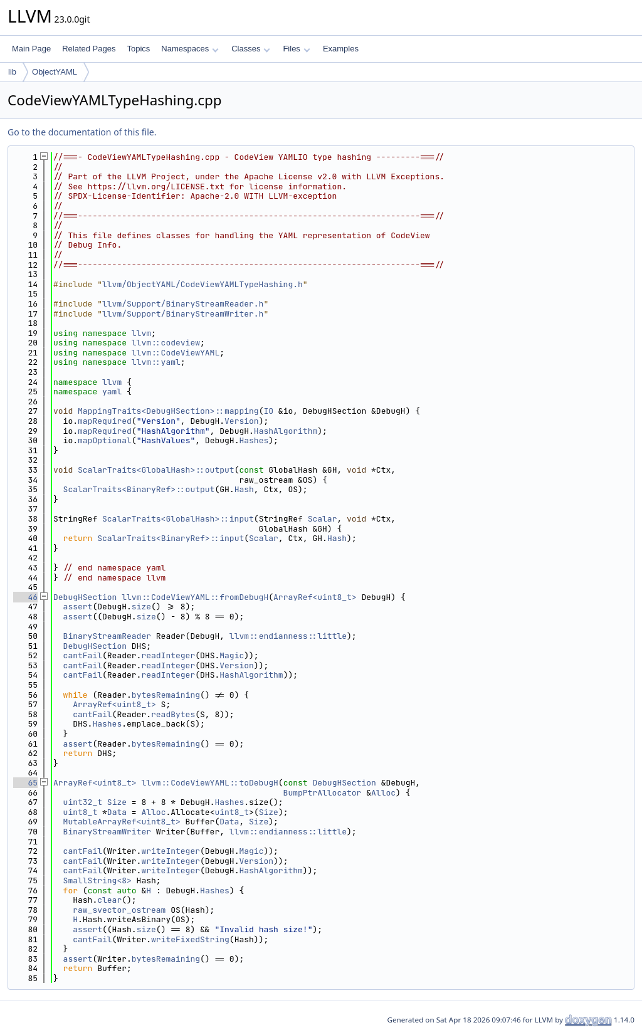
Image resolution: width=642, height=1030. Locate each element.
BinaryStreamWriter (107, 831)
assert (78, 606)
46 (25, 597)
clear (109, 900)
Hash (244, 489)
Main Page (31, 48)
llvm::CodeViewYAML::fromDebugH (195, 597)
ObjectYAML (54, 71)
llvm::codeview (166, 342)
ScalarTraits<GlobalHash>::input (178, 518)
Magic (231, 655)
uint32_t (82, 802)
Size (117, 802)
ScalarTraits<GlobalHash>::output (156, 470)
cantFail (82, 655)
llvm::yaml (156, 362)
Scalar (322, 518)
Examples (341, 48)
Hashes (253, 440)
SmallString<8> (97, 880)
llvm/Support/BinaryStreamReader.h (182, 303)
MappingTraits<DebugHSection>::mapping (168, 411)
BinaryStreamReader (107, 636)
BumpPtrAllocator (322, 792)
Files (296, 48)
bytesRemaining (166, 695)
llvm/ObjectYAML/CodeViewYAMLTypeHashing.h (202, 284)
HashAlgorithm (285, 431)
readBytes (173, 714)
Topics (138, 48)
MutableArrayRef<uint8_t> (122, 821)
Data (117, 812)
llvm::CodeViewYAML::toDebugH (209, 782)
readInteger (168, 655)
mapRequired (105, 421)
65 (25, 782)
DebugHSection (85, 597)
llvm (141, 333)
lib (12, 71)
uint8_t (80, 812)
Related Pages (88, 48)
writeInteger (170, 851)
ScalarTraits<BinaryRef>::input (170, 538)
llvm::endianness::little (288, 636)
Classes (250, 48)
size (141, 606)
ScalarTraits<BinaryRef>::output (139, 489)
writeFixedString (190, 939)
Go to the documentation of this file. (82, 132)
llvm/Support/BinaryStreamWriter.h (182, 313)
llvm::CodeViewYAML (175, 352)
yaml (112, 391)
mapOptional (105, 440)
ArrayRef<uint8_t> (315, 597)
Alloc (383, 792)
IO (268, 411)
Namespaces (189, 48)
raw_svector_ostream (119, 910)
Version (241, 421)
